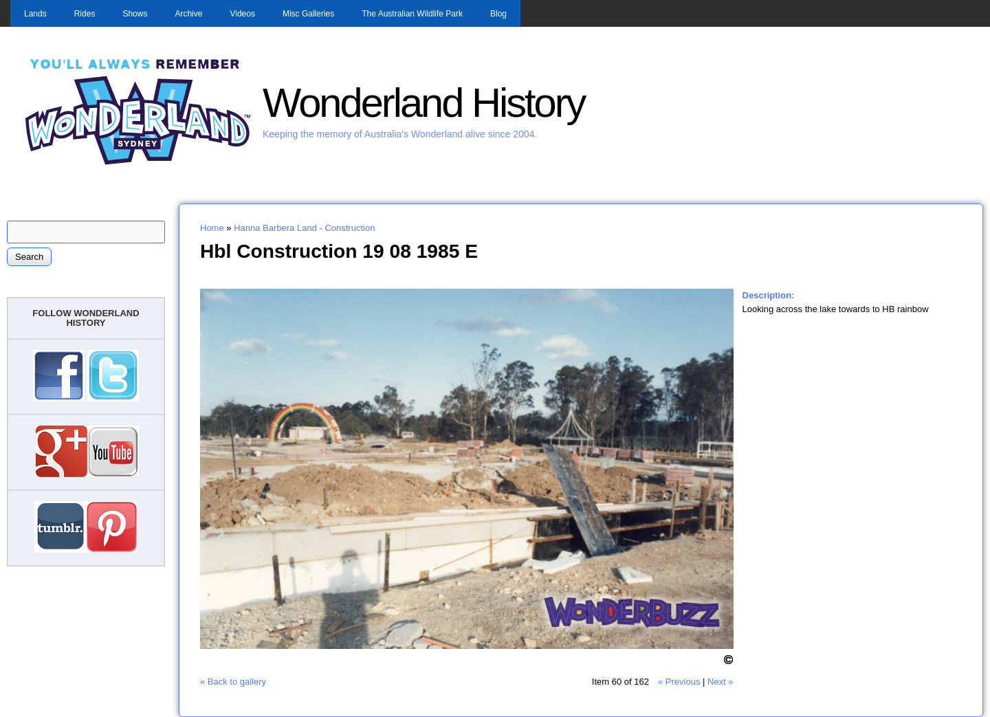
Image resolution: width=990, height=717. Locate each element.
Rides (85, 14)
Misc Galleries (308, 14)
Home (212, 228)
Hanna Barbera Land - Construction (304, 228)
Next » (720, 681)
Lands (35, 14)
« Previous (679, 681)
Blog (498, 14)
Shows (134, 14)
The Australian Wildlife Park (412, 14)
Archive (188, 14)
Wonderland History (423, 103)
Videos (242, 14)
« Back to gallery (233, 681)
